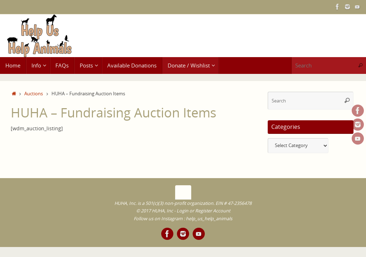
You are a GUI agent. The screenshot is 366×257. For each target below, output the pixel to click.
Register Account (212, 211)
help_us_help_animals (209, 219)
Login (182, 211)
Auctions (33, 94)
